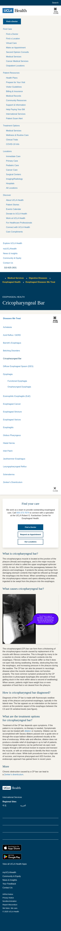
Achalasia (7, 327)
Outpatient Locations (15, 66)
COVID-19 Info (12, 144)
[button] (30, 29)
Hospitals (10, 183)
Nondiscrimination (10, 901)
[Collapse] (56, 374)
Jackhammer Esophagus (14, 459)
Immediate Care (13, 156)
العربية (23, 805)
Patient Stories (12, 205)
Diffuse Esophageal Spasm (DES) (18, 366)
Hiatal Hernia (9, 443)
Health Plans (12, 78)
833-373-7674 (23, 513)
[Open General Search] (55, 3)
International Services (15, 114)
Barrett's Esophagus (12, 343)
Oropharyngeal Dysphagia (19, 387)
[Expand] (48, 374)
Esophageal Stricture (12, 412)
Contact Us (8, 263)
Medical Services (13, 57)
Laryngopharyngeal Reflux (15, 467)
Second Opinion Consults (17, 52)
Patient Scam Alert (14, 118)
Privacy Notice (8, 898)
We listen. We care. (10, 908)
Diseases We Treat (12, 318)
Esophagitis (8, 427)
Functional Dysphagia (17, 381)
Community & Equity (12, 258)
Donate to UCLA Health (16, 214)
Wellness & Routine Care (17, 135)
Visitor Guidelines (14, 87)
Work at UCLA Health (15, 218)
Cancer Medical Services (17, 61)
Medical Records (13, 96)
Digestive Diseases (38, 278)
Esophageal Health (12, 282)
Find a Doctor (12, 34)
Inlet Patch (8, 451)
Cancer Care (12, 170)
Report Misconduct (10, 905)
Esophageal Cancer (12, 404)
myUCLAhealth (10, 249)
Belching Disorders (11, 351)
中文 (5, 805)
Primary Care (12, 161)
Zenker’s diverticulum (13, 774)
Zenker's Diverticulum (12, 482)
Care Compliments (14, 232)
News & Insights (10, 253)
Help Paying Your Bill (15, 109)
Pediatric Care (12, 165)
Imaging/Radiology (14, 179)
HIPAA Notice (8, 894)
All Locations (12, 188)
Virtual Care (11, 43)
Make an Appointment (16, 48)
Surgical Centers (13, 174)
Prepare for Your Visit (15, 82)
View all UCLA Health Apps (15, 864)
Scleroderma (8, 474)
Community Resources (16, 100)
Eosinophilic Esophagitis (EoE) (16, 396)
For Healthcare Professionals (19, 223)
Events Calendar (13, 209)
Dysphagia (8, 374)
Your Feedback (9, 884)
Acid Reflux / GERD (12, 335)
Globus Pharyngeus (12, 435)
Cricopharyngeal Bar (12, 358)
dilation (28, 731)
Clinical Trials (12, 140)
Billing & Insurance (14, 91)
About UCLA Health (15, 200)
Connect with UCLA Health (18, 227)
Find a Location (13, 39)
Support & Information (16, 105)
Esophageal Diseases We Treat (40, 282)
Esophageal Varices (12, 420)
